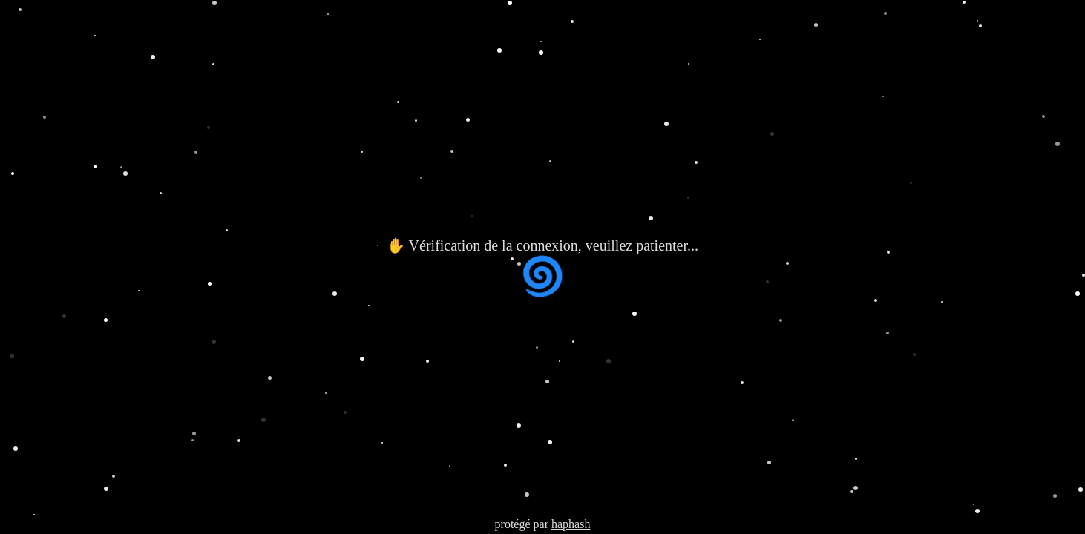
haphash (570, 524)
